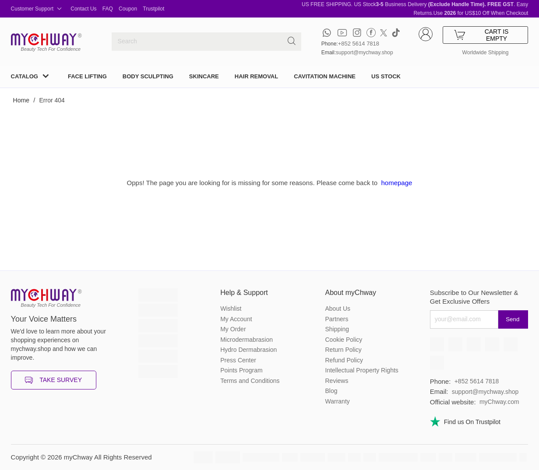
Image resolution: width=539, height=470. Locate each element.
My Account (236, 319)
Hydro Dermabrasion (248, 349)
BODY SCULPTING (148, 76)
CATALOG (24, 76)
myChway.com (499, 401)
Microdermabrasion (246, 339)
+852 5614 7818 (358, 43)
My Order (233, 329)
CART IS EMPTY (481, 35)
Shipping (337, 329)
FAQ (107, 9)
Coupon (128, 9)
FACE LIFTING (87, 76)
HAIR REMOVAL (256, 76)
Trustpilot (153, 9)
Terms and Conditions (249, 380)
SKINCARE (204, 76)
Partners (337, 319)
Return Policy (343, 349)
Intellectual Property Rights (361, 370)
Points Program (241, 370)
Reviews (337, 380)
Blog (331, 390)
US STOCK (386, 76)
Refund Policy (344, 360)
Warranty (337, 401)
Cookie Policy (344, 339)
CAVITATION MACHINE (325, 76)
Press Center (238, 360)
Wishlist (230, 308)
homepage (396, 182)
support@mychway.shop (364, 52)
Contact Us (83, 9)
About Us (338, 308)
